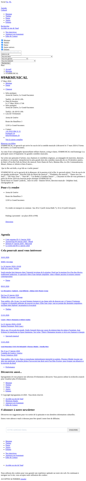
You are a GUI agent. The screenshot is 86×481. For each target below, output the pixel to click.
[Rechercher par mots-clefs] (11, 52)
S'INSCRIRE (73, 430)
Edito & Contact (12, 405)
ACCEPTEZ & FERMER (10, 479)
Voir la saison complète (14, 140)
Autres (8, 20)
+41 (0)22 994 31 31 (13, 131)
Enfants (8, 22)
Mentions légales (12, 401)
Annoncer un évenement (14, 403)
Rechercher (6, 63)
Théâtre (8, 16)
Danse (8, 18)
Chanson (9, 89)
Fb (10, 2)
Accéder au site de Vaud (10, 28)
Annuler (23, 479)
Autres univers (9, 47)
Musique (9, 14)
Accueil (8, 69)
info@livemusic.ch (13, 135)
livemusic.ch (10, 133)
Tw (7, 2)
